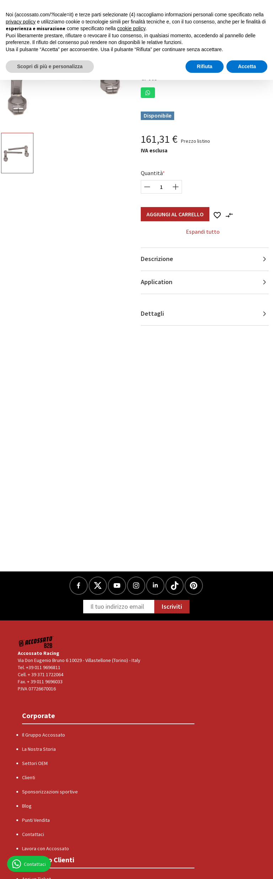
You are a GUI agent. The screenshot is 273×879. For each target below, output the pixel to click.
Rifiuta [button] (205, 66)
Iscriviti (172, 606)
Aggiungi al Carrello (175, 214)
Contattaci (33, 834)
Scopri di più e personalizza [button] (49, 66)
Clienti (28, 777)
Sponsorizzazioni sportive (50, 791)
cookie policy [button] (131, 28)
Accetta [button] (247, 66)
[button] (148, 92)
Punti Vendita (36, 820)
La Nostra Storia (39, 749)
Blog (27, 806)
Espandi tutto (203, 231)
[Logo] (36, 642)
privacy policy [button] (21, 22)
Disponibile (157, 115)
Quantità (152, 173)
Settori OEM (35, 763)
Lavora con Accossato (45, 848)
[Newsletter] (118, 606)
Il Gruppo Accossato (43, 735)
